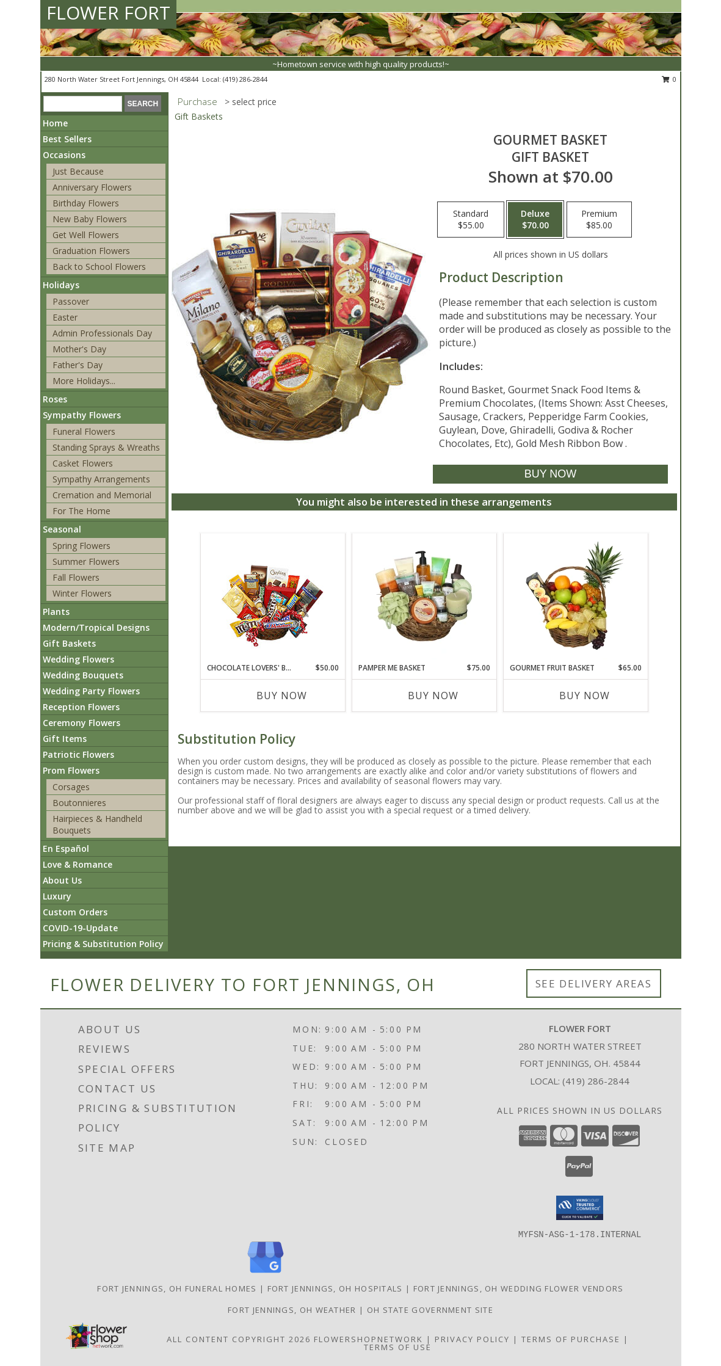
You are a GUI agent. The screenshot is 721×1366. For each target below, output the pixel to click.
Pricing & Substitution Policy (103, 944)
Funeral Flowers (84, 431)
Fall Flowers (76, 577)
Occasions (64, 155)
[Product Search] (82, 104)
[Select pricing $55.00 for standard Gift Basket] (471, 220)
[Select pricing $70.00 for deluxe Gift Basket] (535, 220)
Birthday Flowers (86, 203)
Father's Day (78, 365)
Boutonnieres (79, 802)
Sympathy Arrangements (101, 479)
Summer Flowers (86, 561)
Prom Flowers (71, 770)
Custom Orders (75, 912)
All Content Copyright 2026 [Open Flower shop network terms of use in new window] (239, 1339)
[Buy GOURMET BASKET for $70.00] (550, 474)
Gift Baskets (69, 643)
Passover (71, 301)
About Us (62, 880)
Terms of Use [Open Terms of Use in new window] (398, 1347)
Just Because (78, 171)
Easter (65, 317)
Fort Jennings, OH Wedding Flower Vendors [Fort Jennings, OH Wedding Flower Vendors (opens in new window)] (518, 1288)
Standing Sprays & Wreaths (106, 447)
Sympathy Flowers (82, 415)
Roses (55, 399)
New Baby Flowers (90, 219)
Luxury (57, 896)
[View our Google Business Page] (265, 1273)
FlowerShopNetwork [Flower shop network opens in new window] (368, 1339)
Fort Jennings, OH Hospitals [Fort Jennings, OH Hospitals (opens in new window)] (335, 1288)
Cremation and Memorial (102, 495)
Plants (56, 611)
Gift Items (65, 738)
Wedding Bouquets (83, 675)
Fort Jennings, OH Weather (292, 1309)
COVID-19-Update (80, 928)
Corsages (71, 787)
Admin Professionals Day (102, 333)
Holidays (61, 285)
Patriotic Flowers (78, 754)
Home (55, 123)
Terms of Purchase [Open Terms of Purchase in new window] (570, 1339)
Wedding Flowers (78, 659)
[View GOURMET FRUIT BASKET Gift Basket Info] (575, 597)
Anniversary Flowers (92, 187)
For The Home (82, 511)
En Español (66, 848)
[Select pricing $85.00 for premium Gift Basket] (599, 220)
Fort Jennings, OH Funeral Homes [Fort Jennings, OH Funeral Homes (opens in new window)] (176, 1288)
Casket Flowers (83, 463)
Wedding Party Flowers (91, 691)
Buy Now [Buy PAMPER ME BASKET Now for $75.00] (433, 695)
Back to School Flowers (99, 266)
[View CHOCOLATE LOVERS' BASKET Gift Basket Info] (273, 598)
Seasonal (62, 529)
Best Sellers (67, 139)
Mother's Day (79, 349)
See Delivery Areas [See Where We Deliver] (593, 983)
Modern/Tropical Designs (96, 627)
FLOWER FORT (108, 12)
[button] (579, 1208)
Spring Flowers (82, 545)
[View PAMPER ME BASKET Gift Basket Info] (424, 597)
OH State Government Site (430, 1309)
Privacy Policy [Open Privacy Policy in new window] (472, 1339)
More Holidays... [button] (84, 381)
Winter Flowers (82, 593)
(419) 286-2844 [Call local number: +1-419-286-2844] (245, 79)
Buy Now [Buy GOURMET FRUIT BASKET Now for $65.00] (584, 695)
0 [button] (669, 79)
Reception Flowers (81, 707)
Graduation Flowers (91, 250)
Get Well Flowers (86, 235)
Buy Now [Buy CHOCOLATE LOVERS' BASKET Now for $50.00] (281, 695)
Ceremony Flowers (81, 722)
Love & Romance (77, 864)
